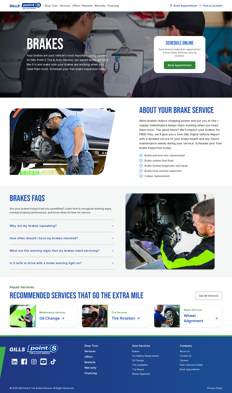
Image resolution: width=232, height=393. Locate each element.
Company (186, 345)
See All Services (208, 295)
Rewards (87, 5)
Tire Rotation (126, 318)
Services (65, 5)
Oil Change (52, 318)
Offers (76, 5)
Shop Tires (51, 5)
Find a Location (210, 6)
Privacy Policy (214, 388)
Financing (113, 5)
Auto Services (141, 345)
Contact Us (185, 355)
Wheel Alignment (201, 318)
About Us (184, 351)
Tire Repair (138, 369)
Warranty (99, 5)
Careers (184, 360)
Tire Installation (140, 364)
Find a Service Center (191, 364)
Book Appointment (183, 6)
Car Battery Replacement (145, 355)
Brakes (136, 351)
